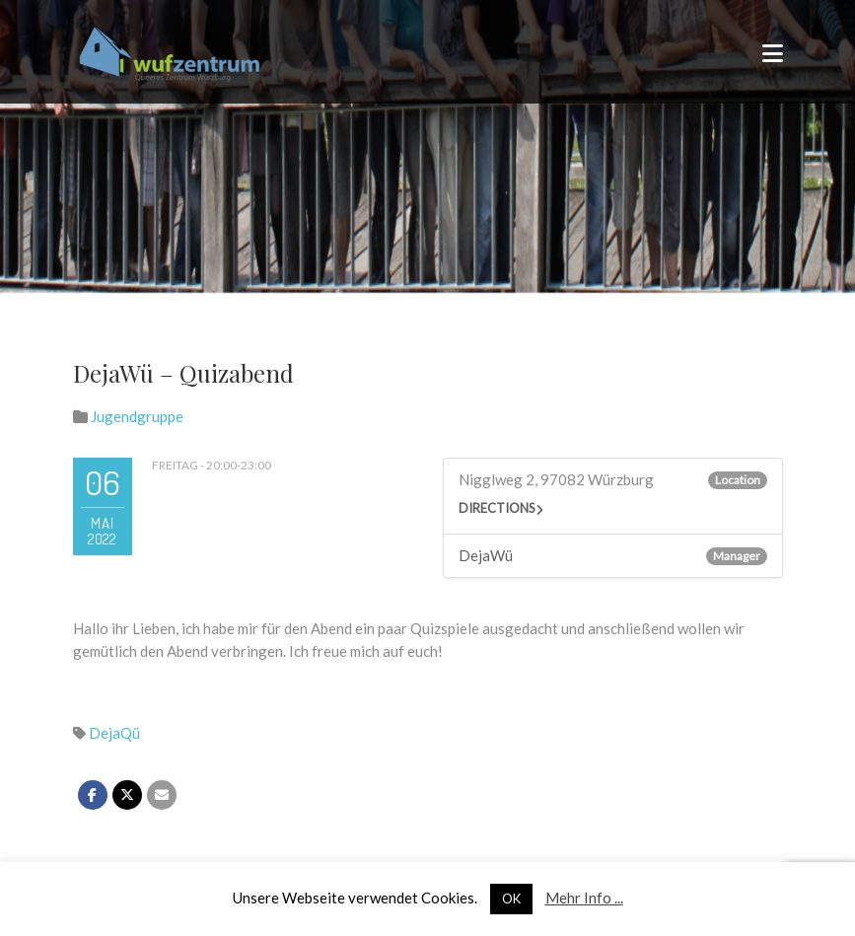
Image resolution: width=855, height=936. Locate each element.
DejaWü (486, 555)
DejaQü (114, 733)
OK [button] (511, 898)
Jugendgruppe (137, 416)
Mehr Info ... (584, 897)
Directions (497, 508)
